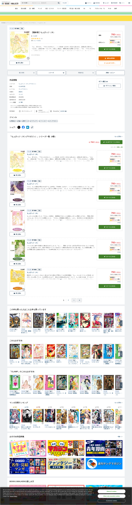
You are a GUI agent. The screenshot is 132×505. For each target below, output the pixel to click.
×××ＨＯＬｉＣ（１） (36, 335)
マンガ (40, 8)
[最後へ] (79, 304)
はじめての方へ (109, 66)
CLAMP (35, 39)
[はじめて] (106, 3)
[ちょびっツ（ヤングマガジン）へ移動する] (30, 26)
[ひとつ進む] (74, 304)
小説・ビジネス (49, 8)
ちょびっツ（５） (33, 246)
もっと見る (118, 139)
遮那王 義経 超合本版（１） (108, 335)
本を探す (65, 3)
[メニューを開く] (129, 3)
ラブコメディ (34, 124)
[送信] (59, 3)
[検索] (59, 3)
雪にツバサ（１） (60, 334)
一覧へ (119, 440)
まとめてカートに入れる (111, 145)
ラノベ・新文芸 (61, 8)
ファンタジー (43, 124)
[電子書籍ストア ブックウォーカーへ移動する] (8, 26)
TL (90, 8)
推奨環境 (63, 114)
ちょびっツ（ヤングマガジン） (28, 87)
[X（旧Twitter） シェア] (19, 131)
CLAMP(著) (22, 89)
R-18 (109, 8)
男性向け (12, 124)
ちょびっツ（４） (33, 275)
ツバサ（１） (13, 334)
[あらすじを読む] (63, 52)
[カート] (122, 3)
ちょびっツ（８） (33, 157)
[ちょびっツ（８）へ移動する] (42, 26)
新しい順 (119, 150)
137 (20, 105)
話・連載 (32, 8)
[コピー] (32, 131)
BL (84, 8)
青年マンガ (25, 124)
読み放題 (23, 8)
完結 (18, 124)
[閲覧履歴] (114, 3)
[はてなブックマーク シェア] (28, 131)
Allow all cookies (111, 491)
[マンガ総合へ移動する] (19, 26)
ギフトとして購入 (109, 89)
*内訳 (119, 48)
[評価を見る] (36, 43)
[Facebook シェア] (23, 131)
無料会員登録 (110, 61)
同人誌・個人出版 (75, 8)
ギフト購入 (103, 85)
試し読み (19, 66)
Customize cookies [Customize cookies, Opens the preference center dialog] (111, 500)
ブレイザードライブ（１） (50, 335)
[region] (66, 496)
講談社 (21, 95)
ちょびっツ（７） (33, 187)
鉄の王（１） (83, 334)
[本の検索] (26, 3)
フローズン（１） (96, 334)
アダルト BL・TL (100, 8)
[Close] (129, 496)
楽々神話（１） (72, 334)
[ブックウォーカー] (9, 3)
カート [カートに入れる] (109, 171)
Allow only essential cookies (111, 496)
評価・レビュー (110, 76)
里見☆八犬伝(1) (119, 334)
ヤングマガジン (23, 92)
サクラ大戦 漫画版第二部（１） (26, 335)
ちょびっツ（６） (33, 216)
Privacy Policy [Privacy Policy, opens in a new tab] (13, 496)
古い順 (113, 150)
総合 (16, 8)
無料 (115, 8)
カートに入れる (109, 52)
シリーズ (56, 76)
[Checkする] (28, 61)
